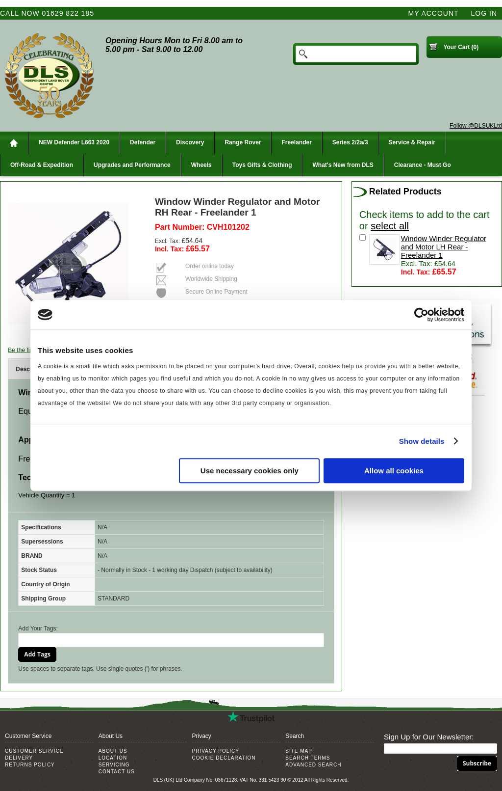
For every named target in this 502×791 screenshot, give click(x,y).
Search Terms (307, 758)
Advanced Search (313, 764)
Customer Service (34, 751)
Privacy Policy (215, 751)
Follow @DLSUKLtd (476, 125)
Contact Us (117, 771)
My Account (433, 13)
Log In (484, 13)
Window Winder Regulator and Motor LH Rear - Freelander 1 (443, 246)
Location (113, 758)
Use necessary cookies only (250, 470)
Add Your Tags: (38, 628)
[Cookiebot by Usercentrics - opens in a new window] (421, 314)
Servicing (114, 764)
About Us (113, 751)
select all (390, 225)
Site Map (298, 751)
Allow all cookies (394, 470)
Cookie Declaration (224, 758)
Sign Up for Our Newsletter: (429, 737)
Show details (422, 441)
